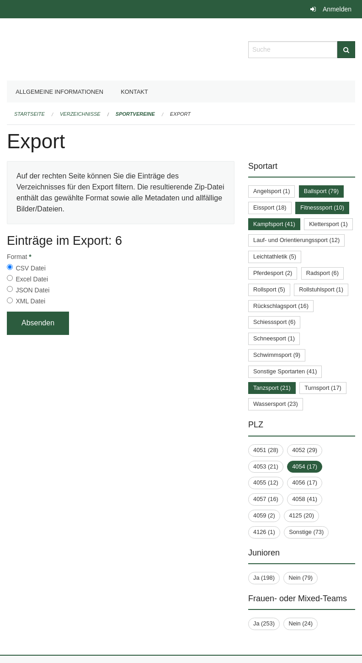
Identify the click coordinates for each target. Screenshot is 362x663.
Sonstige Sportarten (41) (285, 371)
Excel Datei (32, 279)
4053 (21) (265, 466)
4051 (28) (265, 450)
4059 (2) (264, 515)
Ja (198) (264, 577)
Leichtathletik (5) (274, 256)
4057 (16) (265, 499)
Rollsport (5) (269, 289)
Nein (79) (300, 577)
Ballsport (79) (321, 191)
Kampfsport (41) (274, 224)
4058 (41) (304, 499)
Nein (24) (300, 623)
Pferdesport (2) (272, 273)
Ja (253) (264, 623)
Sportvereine (135, 114)
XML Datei (30, 301)
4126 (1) (264, 531)
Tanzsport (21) (272, 387)
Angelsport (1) (271, 191)
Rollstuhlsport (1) (321, 289)
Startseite (29, 114)
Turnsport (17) (322, 387)
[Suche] (346, 49)
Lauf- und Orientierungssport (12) (296, 240)
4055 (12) (265, 482)
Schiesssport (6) (274, 321)
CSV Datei (30, 268)
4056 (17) (304, 482)
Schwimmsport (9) (276, 354)
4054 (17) (304, 466)
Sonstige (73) (306, 531)
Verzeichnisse (80, 114)
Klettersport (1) (328, 224)
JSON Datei (32, 290)
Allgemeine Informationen (59, 91)
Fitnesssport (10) (322, 207)
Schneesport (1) (274, 338)
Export (180, 114)
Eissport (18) (270, 207)
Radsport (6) (322, 273)
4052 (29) (304, 450)
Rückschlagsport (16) (281, 305)
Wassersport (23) (275, 403)
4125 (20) (301, 515)
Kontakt (134, 91)
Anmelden (337, 9)
